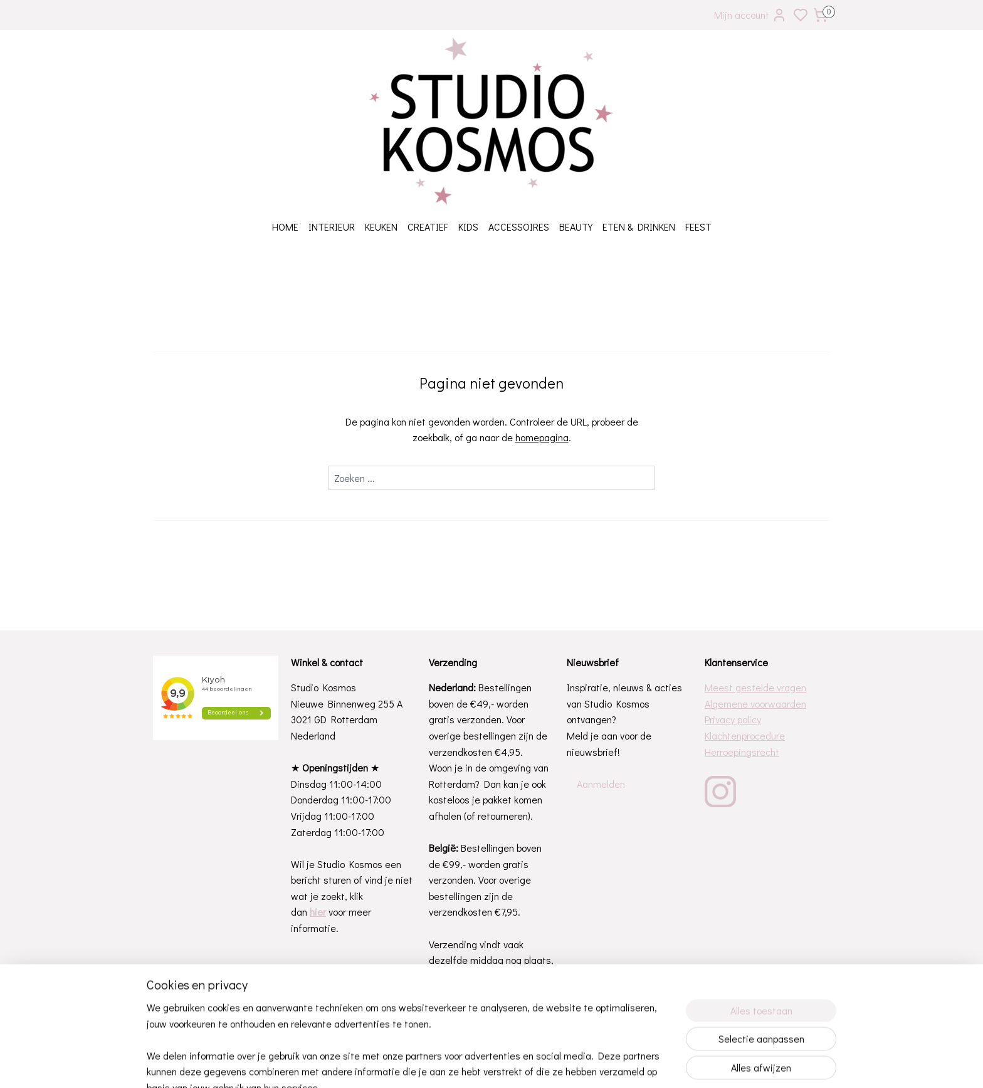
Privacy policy (733, 719)
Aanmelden (601, 783)
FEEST (698, 226)
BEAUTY (575, 226)
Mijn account (750, 15)
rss (550, 1065)
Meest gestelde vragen (755, 687)
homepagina (542, 437)
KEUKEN (381, 226)
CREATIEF (427, 226)
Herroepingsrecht (742, 751)
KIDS (468, 226)
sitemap (528, 1065)
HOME (285, 226)
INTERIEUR (331, 226)
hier (318, 911)
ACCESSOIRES (518, 226)
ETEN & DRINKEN (638, 226)
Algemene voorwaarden (755, 703)
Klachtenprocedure (745, 735)
